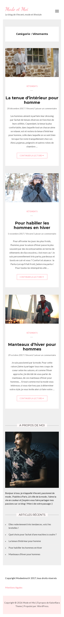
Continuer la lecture (31, 155)
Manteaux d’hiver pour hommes (32, 346)
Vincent (30, 108)
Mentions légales (13, 587)
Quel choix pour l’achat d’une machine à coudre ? (33, 534)
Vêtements (32, 86)
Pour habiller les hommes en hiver (32, 225)
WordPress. (43, 606)
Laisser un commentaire (46, 108)
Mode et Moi (16, 9)
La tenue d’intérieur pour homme (32, 100)
